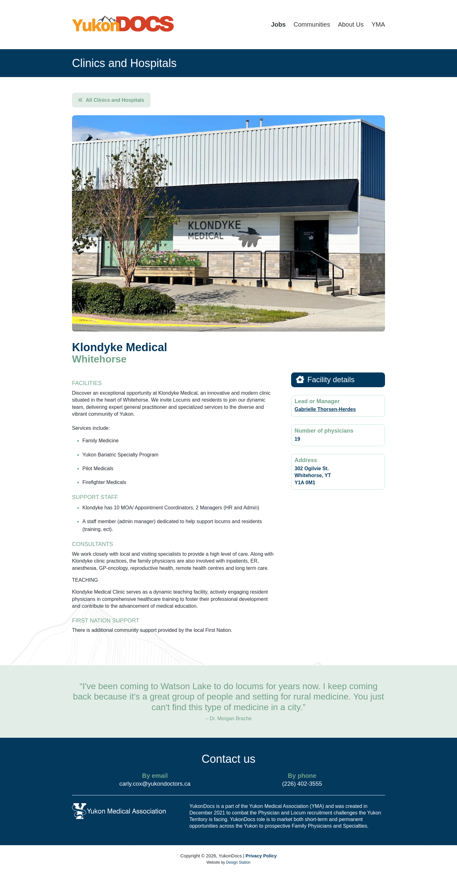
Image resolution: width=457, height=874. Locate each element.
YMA (378, 24)
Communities (312, 24)
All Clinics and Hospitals (111, 100)
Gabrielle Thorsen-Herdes (325, 409)
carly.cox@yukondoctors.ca (154, 783)
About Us (350, 24)
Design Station (238, 862)
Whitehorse (99, 359)
